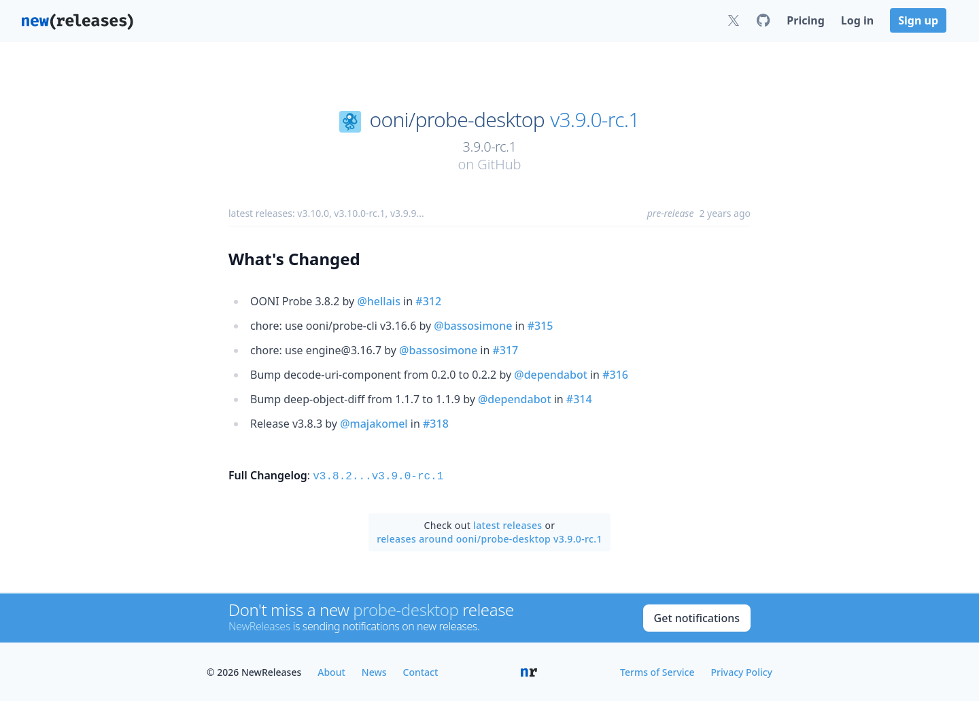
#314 (579, 399)
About (331, 670)
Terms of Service (657, 670)
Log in (857, 20)
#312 (428, 301)
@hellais (378, 301)
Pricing (805, 20)
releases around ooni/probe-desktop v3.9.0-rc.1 (489, 537)
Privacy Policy (741, 670)
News (374, 670)
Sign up (918, 20)
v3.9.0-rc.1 (594, 120)
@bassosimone (473, 325)
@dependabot (550, 374)
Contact (421, 670)
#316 (615, 374)
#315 (540, 325)
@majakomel (374, 423)
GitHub (499, 164)
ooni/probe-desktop (457, 120)
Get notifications (697, 616)
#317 (505, 350)
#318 (436, 423)
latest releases (507, 523)
